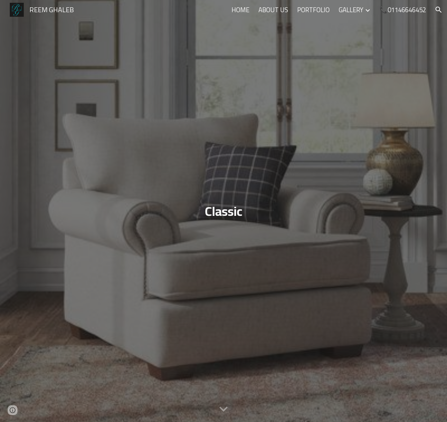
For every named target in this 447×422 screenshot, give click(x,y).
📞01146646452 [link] (403, 10)
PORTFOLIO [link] (313, 10)
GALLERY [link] (351, 10)
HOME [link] (240, 10)
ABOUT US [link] (273, 10)
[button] (438, 9)
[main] (223, 211)
